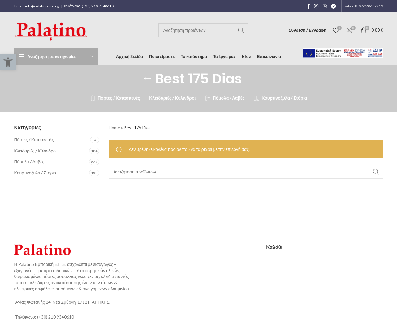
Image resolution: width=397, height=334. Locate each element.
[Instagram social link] (316, 6)
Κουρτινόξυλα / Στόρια (35, 172)
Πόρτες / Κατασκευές (34, 139)
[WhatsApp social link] (325, 6)
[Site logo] (52, 29)
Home (114, 127)
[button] (8, 62)
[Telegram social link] (333, 6)
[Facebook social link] (308, 6)
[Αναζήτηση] (203, 30)
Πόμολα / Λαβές (29, 161)
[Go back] (147, 79)
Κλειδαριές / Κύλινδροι (35, 150)
